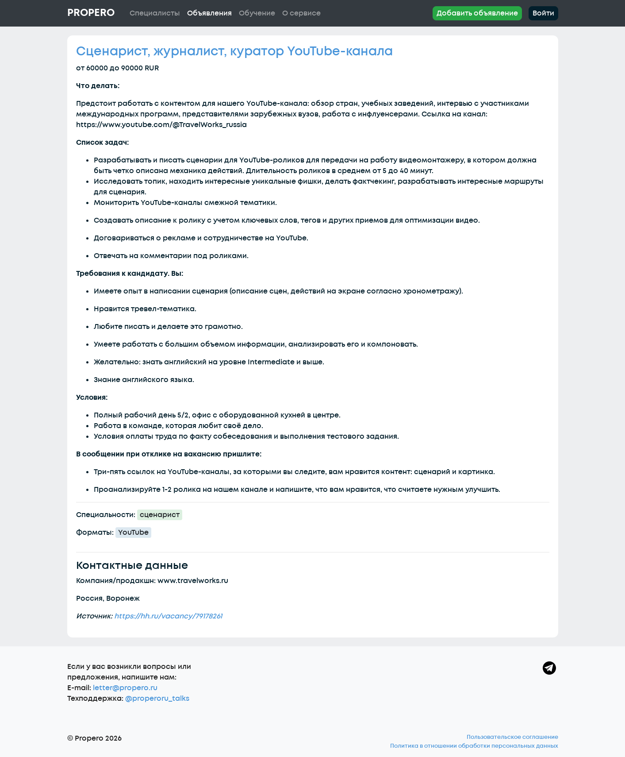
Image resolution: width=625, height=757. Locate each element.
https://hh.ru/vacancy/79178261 (168, 616)
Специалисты (155, 13)
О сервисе (301, 13)
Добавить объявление (477, 13)
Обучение (257, 13)
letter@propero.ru (125, 688)
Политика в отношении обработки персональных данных (474, 746)
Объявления (209, 13)
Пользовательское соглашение (512, 737)
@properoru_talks (157, 698)
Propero (91, 13)
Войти (543, 13)
